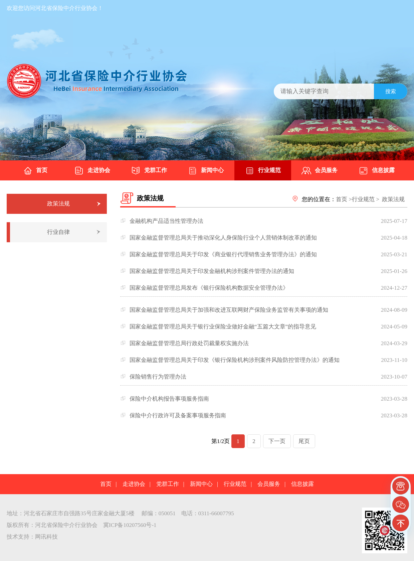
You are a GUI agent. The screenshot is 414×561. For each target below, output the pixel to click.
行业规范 (263, 171)
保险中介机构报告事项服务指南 (169, 399)
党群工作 (149, 171)
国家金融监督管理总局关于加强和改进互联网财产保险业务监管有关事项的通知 (229, 310)
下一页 (276, 441)
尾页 (304, 441)
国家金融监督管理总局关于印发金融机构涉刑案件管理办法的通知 (212, 271)
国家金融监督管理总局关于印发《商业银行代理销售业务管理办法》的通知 (223, 254)
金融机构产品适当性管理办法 (166, 221)
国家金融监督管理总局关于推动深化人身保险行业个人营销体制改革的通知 (223, 238)
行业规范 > (365, 199)
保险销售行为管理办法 (158, 377)
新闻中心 (206, 171)
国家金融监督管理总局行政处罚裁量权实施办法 (189, 343)
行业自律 (58, 232)
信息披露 (377, 171)
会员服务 (319, 171)
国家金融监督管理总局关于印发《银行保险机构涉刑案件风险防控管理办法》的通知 (235, 360)
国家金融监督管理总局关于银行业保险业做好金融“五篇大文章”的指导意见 (223, 326)
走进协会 (92, 171)
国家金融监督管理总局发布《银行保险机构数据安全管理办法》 (209, 288)
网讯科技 (46, 537)
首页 (35, 171)
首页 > (344, 199)
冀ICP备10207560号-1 (130, 525)
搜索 (390, 91)
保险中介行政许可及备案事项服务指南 (178, 415)
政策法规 (58, 203)
